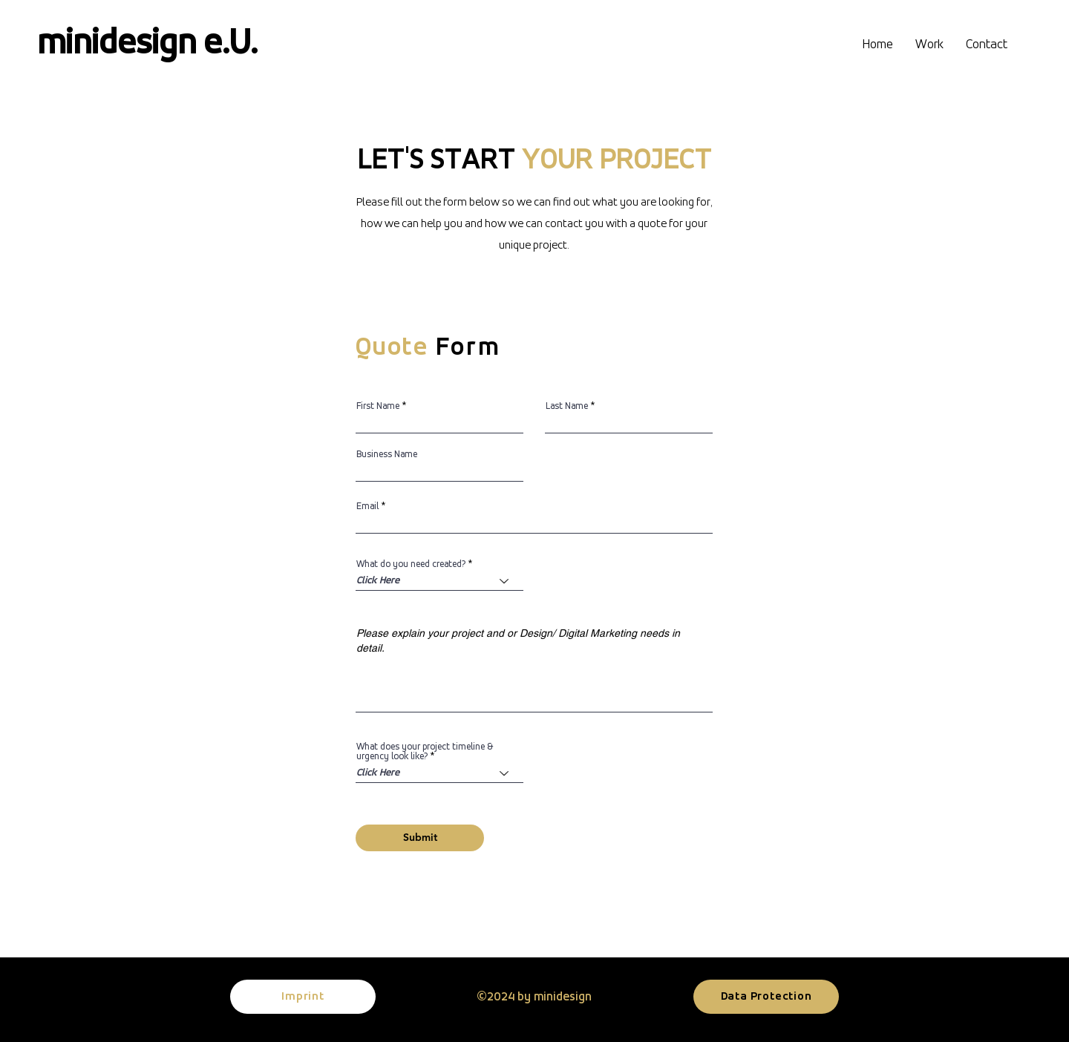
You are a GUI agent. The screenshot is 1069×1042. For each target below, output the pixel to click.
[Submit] (420, 838)
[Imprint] (303, 997)
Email (367, 506)
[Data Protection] (766, 997)
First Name (377, 406)
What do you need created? (410, 564)
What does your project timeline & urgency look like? (424, 751)
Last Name (567, 406)
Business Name (386, 454)
